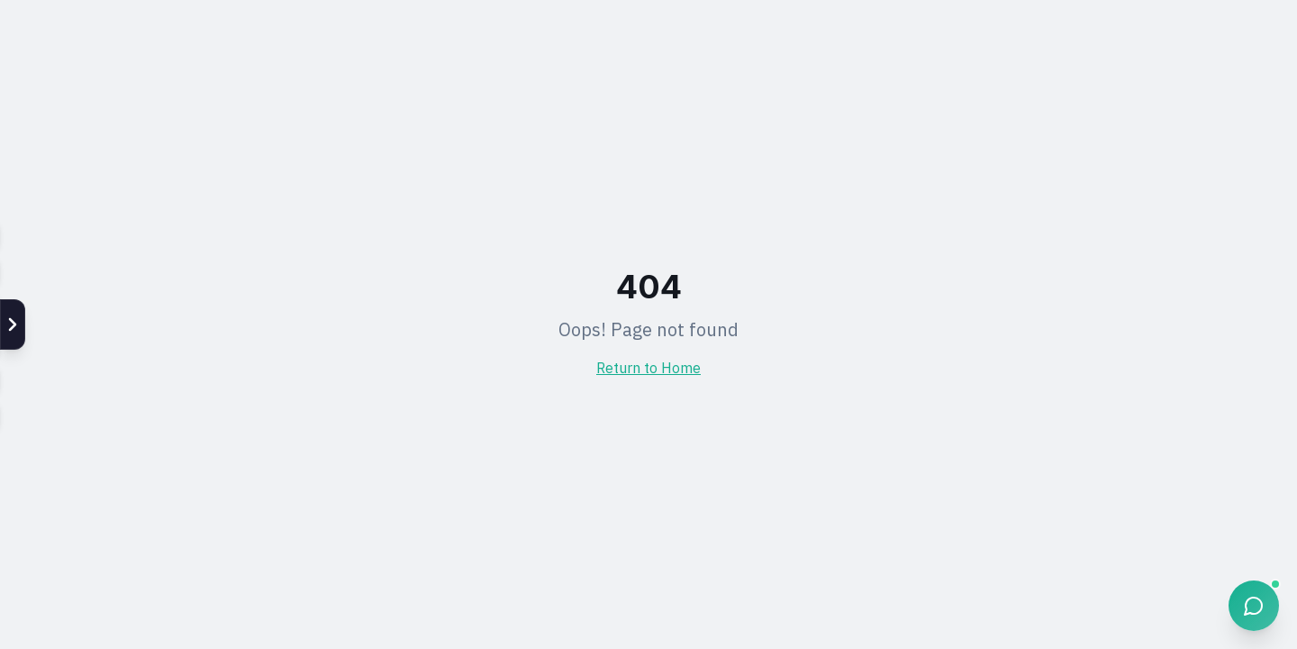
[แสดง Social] (12, 324)
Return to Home (648, 369)
